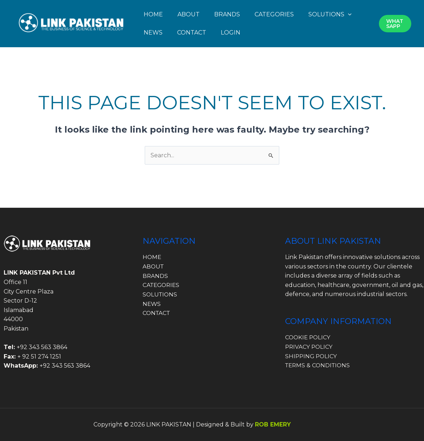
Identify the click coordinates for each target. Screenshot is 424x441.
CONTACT (191, 32)
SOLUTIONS (330, 14)
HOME (153, 14)
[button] (348, 14)
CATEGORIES (274, 14)
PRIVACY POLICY (310, 346)
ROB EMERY (273, 424)
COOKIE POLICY (308, 337)
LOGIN (230, 32)
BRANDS (227, 14)
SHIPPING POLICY (312, 356)
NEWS (153, 32)
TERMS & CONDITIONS (319, 365)
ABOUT (188, 14)
